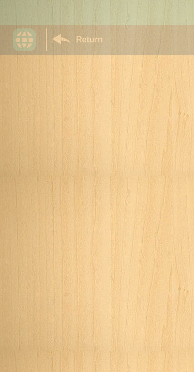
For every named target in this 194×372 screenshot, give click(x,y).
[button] (29, 39)
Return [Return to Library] (89, 39)
